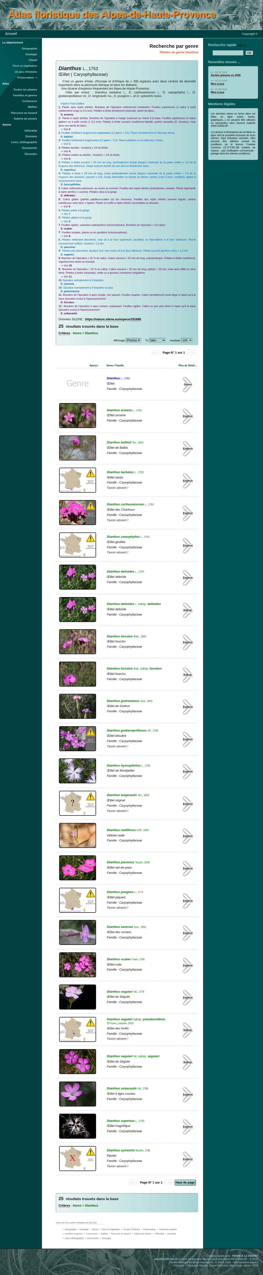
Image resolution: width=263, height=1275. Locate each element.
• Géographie (69, 1229)
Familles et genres (25, 95)
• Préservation (148, 1229)
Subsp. (187, 610)
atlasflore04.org (164, 1258)
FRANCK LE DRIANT (245, 1255)
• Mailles (103, 1234)
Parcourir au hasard (24, 112)
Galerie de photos (25, 118)
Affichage (119, 340)
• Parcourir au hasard (120, 1234)
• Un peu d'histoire (130, 1229)
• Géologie (83, 1229)
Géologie (31, 54)
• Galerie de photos (141, 1234)
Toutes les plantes (25, 89)
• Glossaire (105, 1238)
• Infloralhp (158, 1234)
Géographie (29, 48)
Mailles (32, 106)
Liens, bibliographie (24, 142)
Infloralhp (31, 130)
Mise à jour (217, 83)
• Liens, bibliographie (73, 1238)
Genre (188, 384)
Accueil (11, 34)
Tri (146, 340)
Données (31, 136)
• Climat (94, 1229)
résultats (175, 340)
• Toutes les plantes (167, 1229)
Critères (64, 333)
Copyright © (250, 33)
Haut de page (185, 1182)
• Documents (91, 1238)
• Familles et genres (73, 1234)
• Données (170, 1234)
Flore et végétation (25, 65)
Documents (29, 147)
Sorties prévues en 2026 (226, 75)
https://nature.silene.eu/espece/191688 (113, 319)
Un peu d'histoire (26, 71)
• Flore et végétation (110, 1229)
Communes (29, 101)
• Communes (90, 1234)
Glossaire (31, 153)
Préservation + (27, 77)
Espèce (188, 416)
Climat (33, 60)
